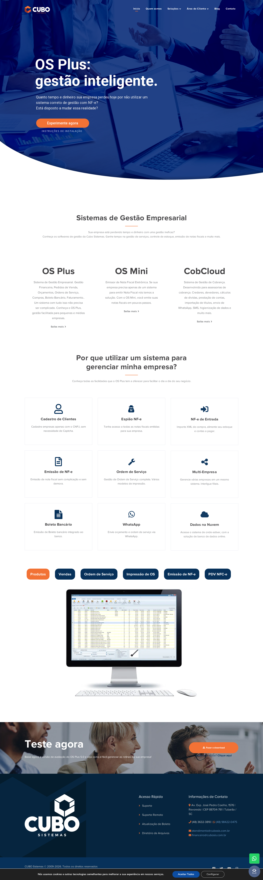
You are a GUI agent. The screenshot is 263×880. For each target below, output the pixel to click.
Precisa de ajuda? (214, 755)
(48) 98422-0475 (226, 822)
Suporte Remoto (152, 815)
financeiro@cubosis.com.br (209, 835)
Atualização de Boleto (156, 824)
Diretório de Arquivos (155, 833)
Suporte (147, 805)
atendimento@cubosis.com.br (211, 830)
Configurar (213, 874)
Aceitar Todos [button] (186, 874)
